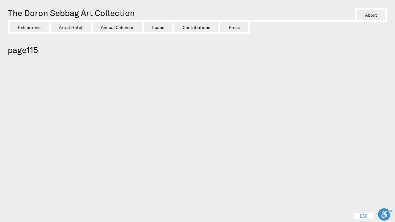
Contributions (196, 27)
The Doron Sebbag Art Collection (71, 13)
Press (234, 27)
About (371, 15)
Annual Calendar (117, 27)
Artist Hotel (70, 27)
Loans (158, 27)
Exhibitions (29, 27)
